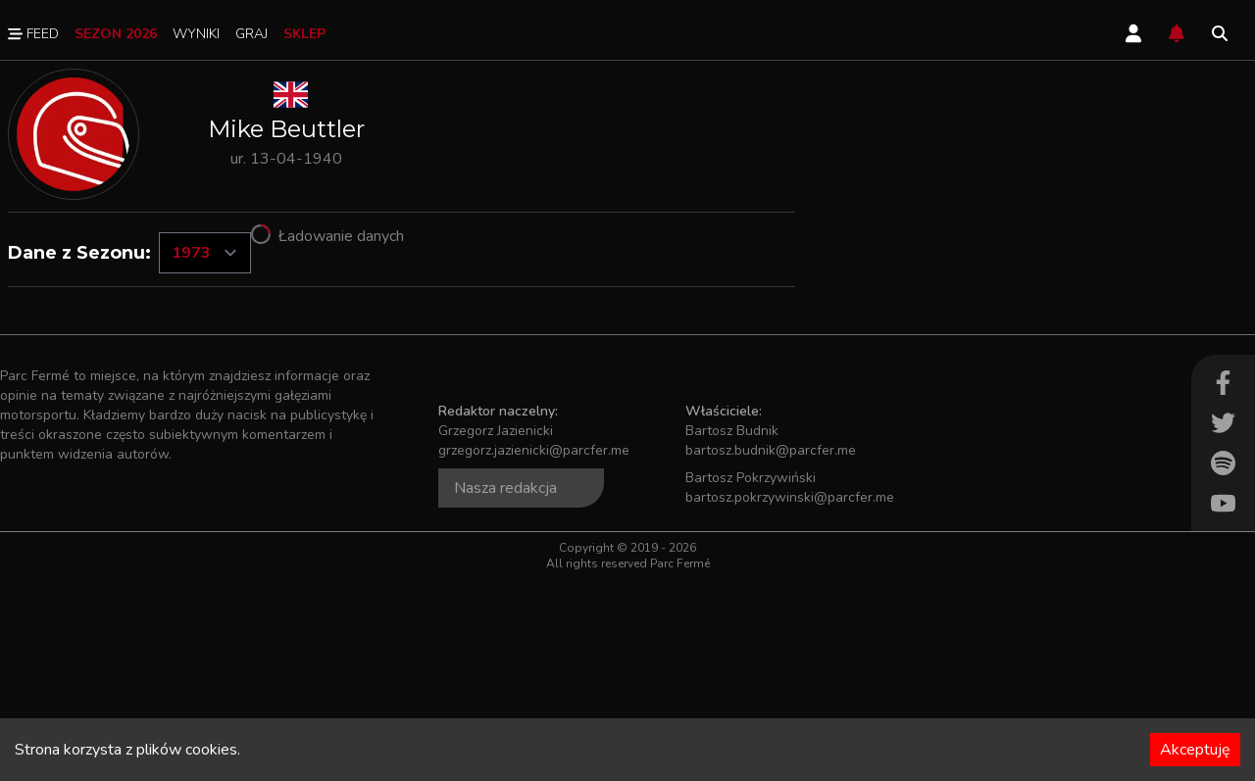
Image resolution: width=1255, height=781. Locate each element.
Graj (251, 33)
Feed (33, 33)
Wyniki (196, 33)
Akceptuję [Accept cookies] (1195, 749)
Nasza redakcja (505, 690)
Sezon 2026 (116, 33)
